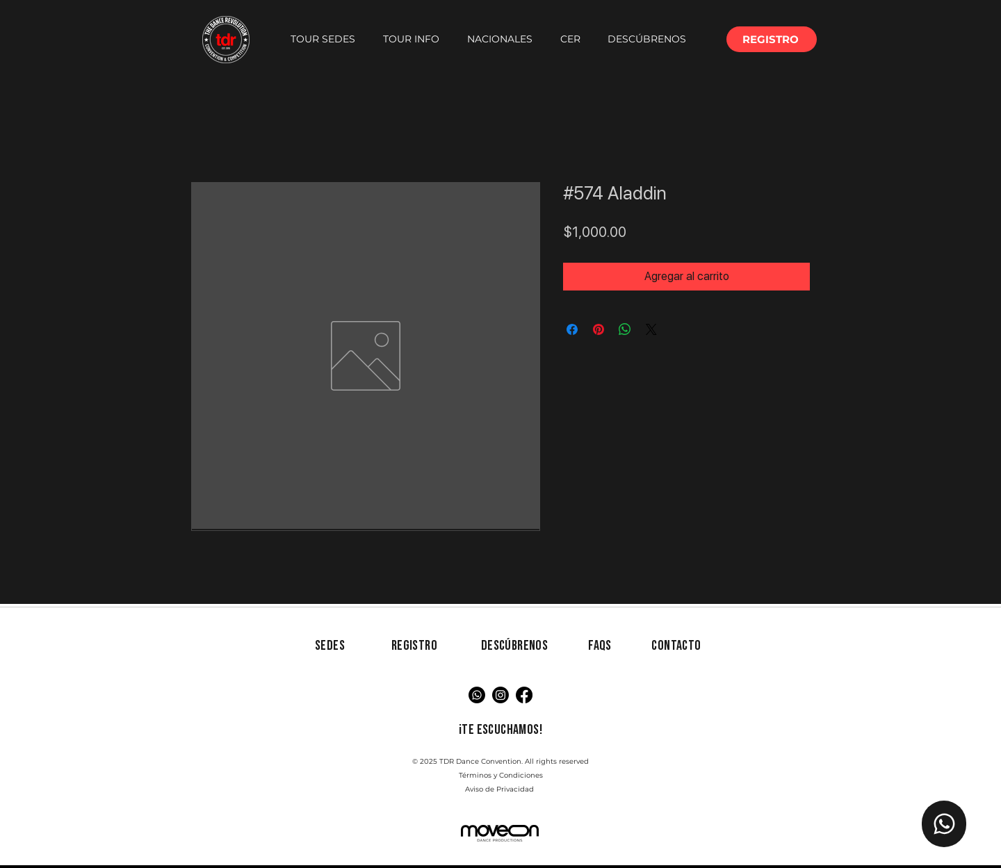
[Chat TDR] (944, 824)
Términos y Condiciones (501, 775)
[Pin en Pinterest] (598, 329)
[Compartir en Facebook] (572, 329)
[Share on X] (651, 329)
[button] (323, 39)
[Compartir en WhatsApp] (625, 329)
